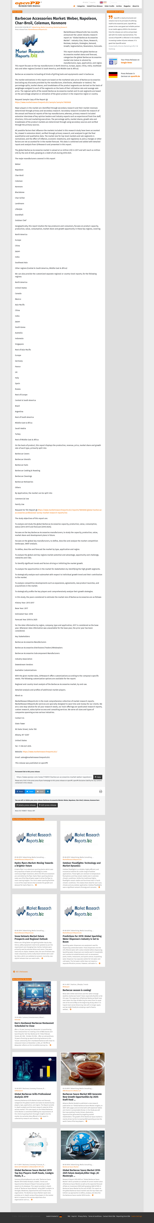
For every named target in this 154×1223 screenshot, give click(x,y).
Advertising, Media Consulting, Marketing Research (49, 27)
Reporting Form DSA (123, 1216)
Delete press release (26, 805)
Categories (81, 6)
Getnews (17, 1019)
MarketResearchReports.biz (37, 29)
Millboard (66, 987)
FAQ (69, 1216)
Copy (98, 777)
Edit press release (47, 805)
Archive (119, 6)
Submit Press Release (95, 6)
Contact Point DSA (109, 1216)
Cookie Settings (136, 1216)
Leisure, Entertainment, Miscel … (34, 1017)
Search (134, 3)
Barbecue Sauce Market (71, 1167)
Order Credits (109, 6)
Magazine (127, 6)
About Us (136, 6)
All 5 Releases (20, 972)
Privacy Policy (82, 1216)
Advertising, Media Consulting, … (34, 857)
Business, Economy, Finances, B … (34, 1088)
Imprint (92, 2)
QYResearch (19, 1091)
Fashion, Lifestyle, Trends (79, 984)
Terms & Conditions (95, 1216)
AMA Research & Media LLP (72, 1091)
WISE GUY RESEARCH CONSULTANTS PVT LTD (29, 1167)
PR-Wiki (85, 2)
